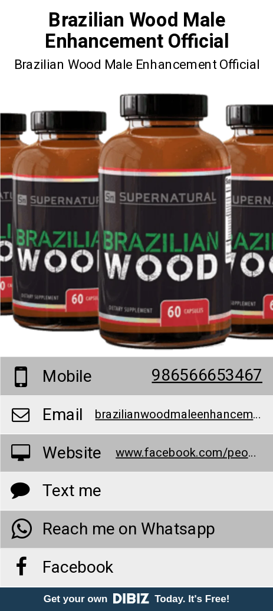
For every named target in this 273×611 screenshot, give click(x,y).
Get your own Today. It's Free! (137, 599)
